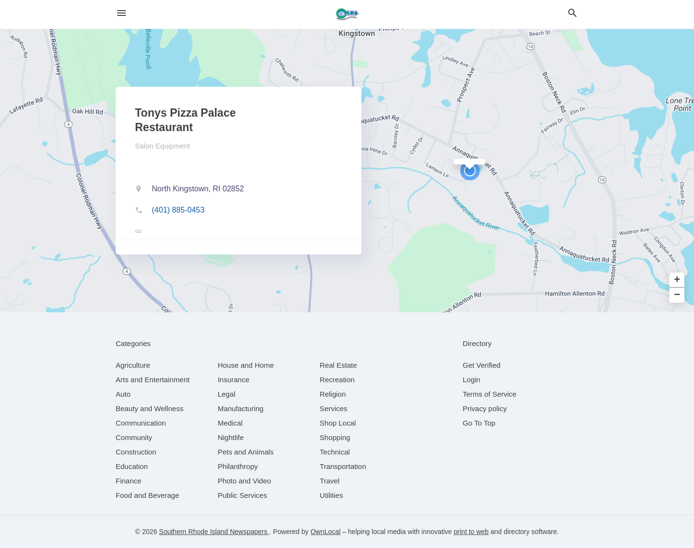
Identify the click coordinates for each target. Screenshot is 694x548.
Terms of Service (490, 394)
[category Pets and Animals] (246, 452)
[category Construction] (136, 452)
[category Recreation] (337, 379)
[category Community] (134, 437)
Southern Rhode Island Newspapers (214, 531)
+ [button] (677, 280)
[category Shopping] (335, 437)
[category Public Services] (242, 495)
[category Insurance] (234, 379)
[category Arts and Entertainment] (152, 379)
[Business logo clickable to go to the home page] (347, 14)
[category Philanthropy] (238, 466)
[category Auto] (123, 394)
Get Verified (481, 365)
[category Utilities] (331, 495)
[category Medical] (230, 423)
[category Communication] (141, 423)
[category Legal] (227, 394)
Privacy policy (485, 408)
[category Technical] (335, 452)
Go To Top (479, 423)
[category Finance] (128, 481)
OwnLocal (325, 531)
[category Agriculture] (133, 365)
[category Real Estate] (338, 365)
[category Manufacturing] (241, 408)
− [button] (677, 295)
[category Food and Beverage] (147, 495)
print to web (471, 531)
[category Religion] (333, 394)
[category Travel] (329, 481)
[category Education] (132, 466)
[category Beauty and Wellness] (150, 408)
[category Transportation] (343, 466)
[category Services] (333, 408)
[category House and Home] (246, 365)
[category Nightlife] (231, 437)
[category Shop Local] (338, 423)
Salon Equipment (162, 146)
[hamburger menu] (121, 13)
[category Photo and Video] (244, 481)
